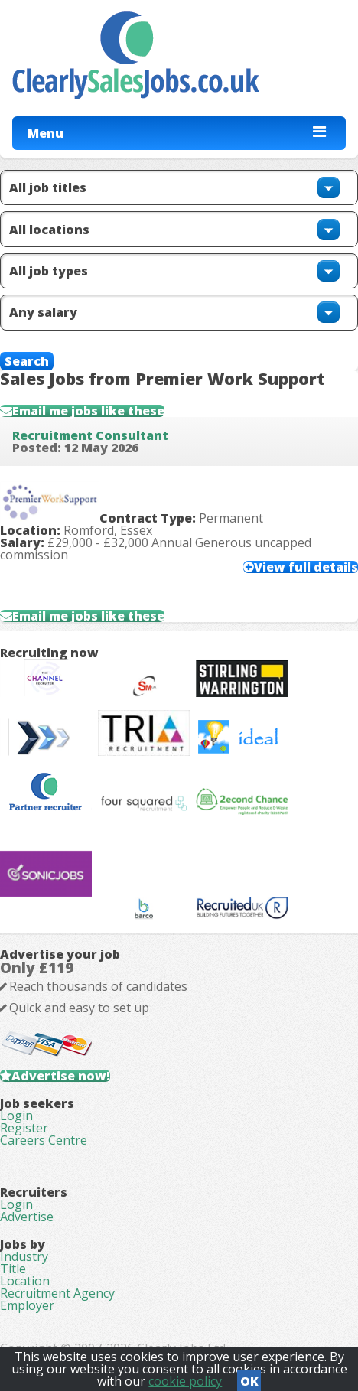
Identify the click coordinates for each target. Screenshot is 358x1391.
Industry (24, 1256)
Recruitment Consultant (90, 435)
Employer (27, 1305)
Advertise (27, 1216)
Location (25, 1280)
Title (13, 1268)
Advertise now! (60, 1076)
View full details (306, 567)
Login (16, 1115)
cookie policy (185, 1381)
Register (24, 1127)
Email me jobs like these (88, 411)
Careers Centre (43, 1140)
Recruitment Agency (57, 1293)
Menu (45, 133)
